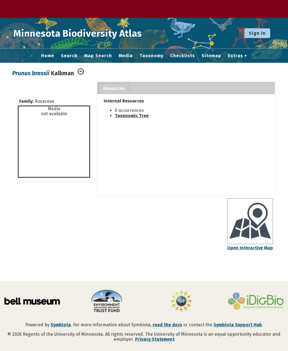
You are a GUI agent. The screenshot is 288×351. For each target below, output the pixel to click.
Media (126, 55)
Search (69, 55)
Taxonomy (151, 55)
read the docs (167, 324)
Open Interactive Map (250, 247)
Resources (114, 88)
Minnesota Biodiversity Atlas (86, 33)
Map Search (98, 55)
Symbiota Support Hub (237, 324)
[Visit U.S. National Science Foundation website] (181, 301)
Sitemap (211, 55)
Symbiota (61, 324)
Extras (235, 55)
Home (47, 55)
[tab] (114, 88)
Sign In (257, 33)
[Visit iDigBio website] (255, 301)
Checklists (182, 55)
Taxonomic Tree (132, 115)
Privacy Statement (155, 339)
